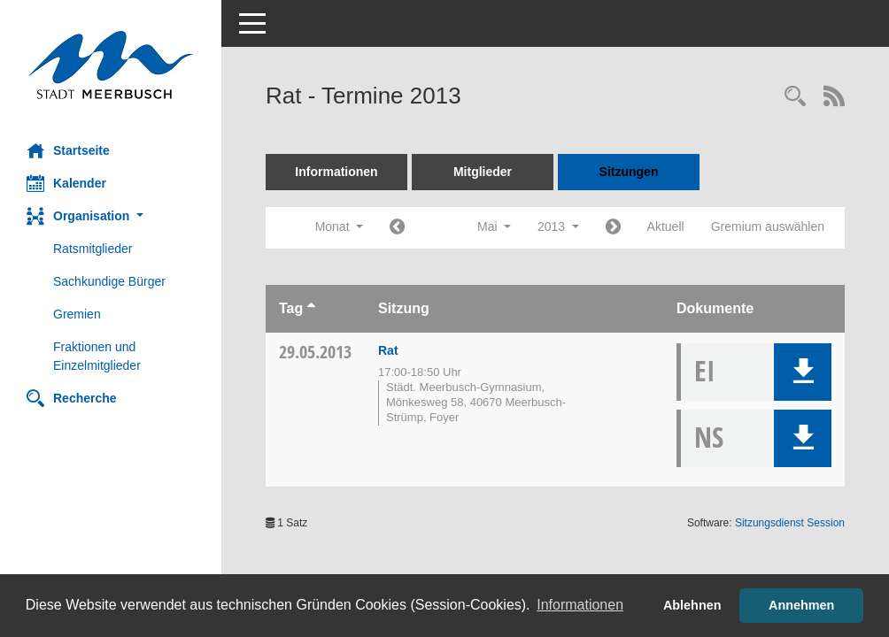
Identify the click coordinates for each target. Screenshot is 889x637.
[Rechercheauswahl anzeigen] (795, 98)
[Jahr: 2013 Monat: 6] (613, 227)
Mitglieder (482, 172)
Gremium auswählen (767, 226)
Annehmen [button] (801, 605)
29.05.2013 (315, 352)
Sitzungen (629, 172)
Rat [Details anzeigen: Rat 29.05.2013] (388, 350)
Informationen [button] (580, 604)
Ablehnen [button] (692, 605)
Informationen (336, 172)
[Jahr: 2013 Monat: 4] (397, 227)
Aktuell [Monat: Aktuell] (665, 226)
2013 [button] (558, 226)
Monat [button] (339, 226)
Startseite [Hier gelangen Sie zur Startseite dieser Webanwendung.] (68, 150)
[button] (110, 216)
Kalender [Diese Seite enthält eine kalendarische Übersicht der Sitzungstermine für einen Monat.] (66, 183)
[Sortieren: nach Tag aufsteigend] (311, 308)
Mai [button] (494, 226)
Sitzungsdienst (790, 523)
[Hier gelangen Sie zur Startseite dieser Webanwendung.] (110, 65)
